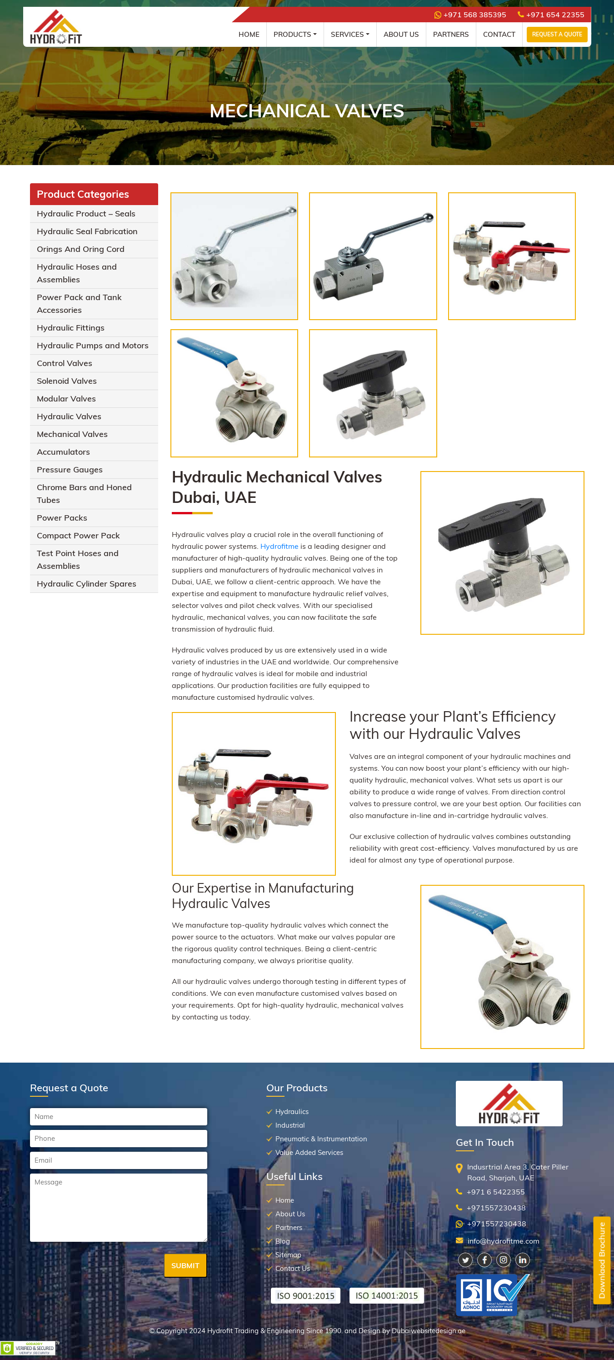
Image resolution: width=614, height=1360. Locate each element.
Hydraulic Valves (69, 416)
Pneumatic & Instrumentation (321, 1138)
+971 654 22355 (551, 14)
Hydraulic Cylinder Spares (86, 583)
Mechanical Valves (72, 434)
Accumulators (63, 452)
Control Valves (64, 363)
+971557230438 (496, 1207)
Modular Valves (66, 398)
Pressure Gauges (70, 469)
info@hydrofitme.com (503, 1240)
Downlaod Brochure (602, 1260)
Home (249, 34)
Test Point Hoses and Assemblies (78, 559)
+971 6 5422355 (496, 1191)
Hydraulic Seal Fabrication (87, 231)
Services (347, 34)
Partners (451, 34)
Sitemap (288, 1254)
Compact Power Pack (78, 535)
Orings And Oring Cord (81, 249)
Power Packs (62, 517)
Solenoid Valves (67, 381)
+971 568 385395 (470, 14)
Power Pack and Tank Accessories (79, 303)
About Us (401, 34)
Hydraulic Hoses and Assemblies (77, 273)
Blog (282, 1241)
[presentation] (99, 1266)
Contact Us (292, 1268)
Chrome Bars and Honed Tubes (84, 493)
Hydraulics (292, 1111)
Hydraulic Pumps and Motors (93, 345)
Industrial (290, 1125)
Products (292, 34)
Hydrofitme (280, 546)
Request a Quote (557, 34)
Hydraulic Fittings (71, 327)
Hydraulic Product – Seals (86, 213)
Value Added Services (309, 1152)
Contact (499, 34)
